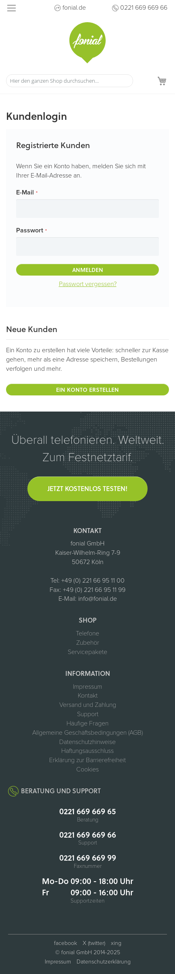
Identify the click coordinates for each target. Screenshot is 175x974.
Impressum (87, 687)
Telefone (87, 633)
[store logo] (87, 42)
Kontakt (88, 696)
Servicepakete (87, 652)
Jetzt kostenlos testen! (87, 488)
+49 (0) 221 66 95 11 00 (93, 581)
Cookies (87, 769)
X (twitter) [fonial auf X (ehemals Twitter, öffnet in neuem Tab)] (94, 943)
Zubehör (87, 643)
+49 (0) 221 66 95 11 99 (94, 590)
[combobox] (69, 80)
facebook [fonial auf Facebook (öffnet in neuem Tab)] (65, 943)
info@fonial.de (97, 599)
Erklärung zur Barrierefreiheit (87, 760)
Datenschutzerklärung (104, 961)
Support (87, 714)
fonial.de (74, 8)
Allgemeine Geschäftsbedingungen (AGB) (87, 733)
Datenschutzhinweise (87, 742)
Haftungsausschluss (87, 751)
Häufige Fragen (87, 723)
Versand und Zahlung (87, 705)
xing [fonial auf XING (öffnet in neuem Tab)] (116, 943)
